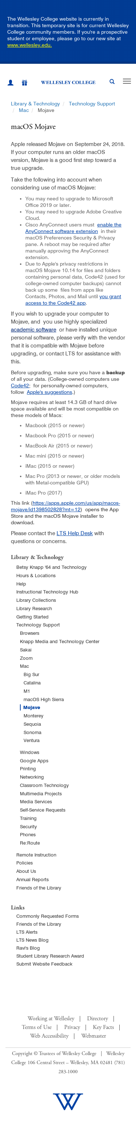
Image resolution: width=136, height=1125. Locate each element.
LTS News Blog (32, 940)
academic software (33, 329)
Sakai (26, 650)
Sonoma (32, 732)
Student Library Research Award (50, 956)
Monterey (34, 715)
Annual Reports (32, 879)
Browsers (29, 633)
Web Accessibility (49, 1036)
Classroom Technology (44, 785)
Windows (29, 752)
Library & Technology (35, 104)
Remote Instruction (36, 855)
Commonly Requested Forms (47, 916)
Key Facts (103, 1027)
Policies (24, 863)
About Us (26, 871)
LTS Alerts (26, 932)
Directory (97, 1019)
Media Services (36, 801)
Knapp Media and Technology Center (59, 641)
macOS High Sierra (44, 699)
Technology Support (92, 104)
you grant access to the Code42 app (73, 299)
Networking (32, 777)
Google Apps (34, 760)
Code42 (20, 385)
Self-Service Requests (42, 810)
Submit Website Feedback (44, 964)
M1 (27, 691)
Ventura (32, 740)
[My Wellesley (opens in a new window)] (10, 83)
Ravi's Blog (28, 948)
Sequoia (32, 724)
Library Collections (36, 600)
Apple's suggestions (49, 392)
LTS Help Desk (75, 533)
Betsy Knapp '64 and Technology (51, 567)
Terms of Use (36, 1027)
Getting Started (32, 617)
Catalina (32, 683)
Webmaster (93, 1036)
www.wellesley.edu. (29, 45)
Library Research (34, 608)
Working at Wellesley (51, 1019)
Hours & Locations (35, 575)
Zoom (26, 658)
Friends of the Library (38, 888)
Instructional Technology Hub (47, 592)
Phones (28, 834)
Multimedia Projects (41, 793)
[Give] (21, 83)
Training (28, 818)
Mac (24, 110)
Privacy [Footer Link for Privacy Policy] (72, 1027)
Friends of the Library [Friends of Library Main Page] (38, 924)
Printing (28, 768)
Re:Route (30, 843)
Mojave (31, 707)
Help (21, 584)
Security (28, 826)
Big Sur (31, 674)
